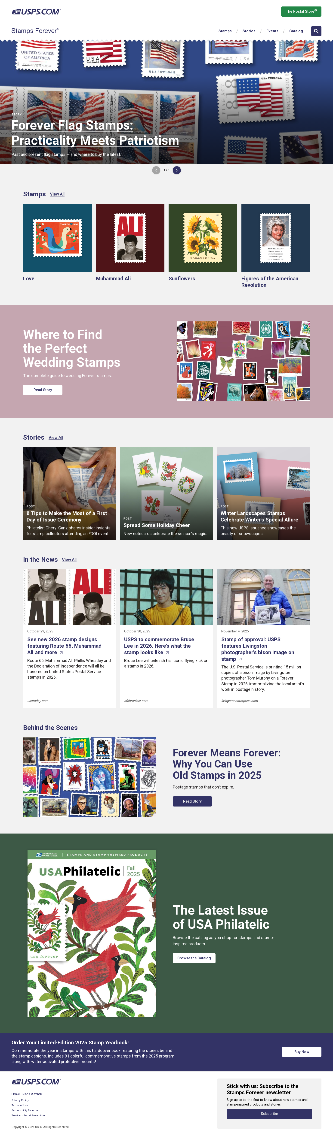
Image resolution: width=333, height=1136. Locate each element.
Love (28, 278)
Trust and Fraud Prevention (28, 1115)
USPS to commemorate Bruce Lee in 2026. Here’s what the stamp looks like (159, 645)
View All (57, 194)
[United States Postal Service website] (36, 12)
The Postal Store (301, 11)
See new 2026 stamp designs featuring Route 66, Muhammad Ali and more (64, 645)
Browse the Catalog (194, 958)
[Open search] (316, 31)
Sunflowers (182, 278)
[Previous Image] (156, 170)
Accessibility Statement (26, 1110)
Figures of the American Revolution (269, 281)
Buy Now (301, 1052)
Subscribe (269, 1114)
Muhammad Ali (113, 278)
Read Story (43, 390)
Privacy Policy (20, 1100)
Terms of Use (20, 1105)
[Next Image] (177, 170)
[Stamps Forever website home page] (35, 31)
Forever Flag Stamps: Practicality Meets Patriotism (95, 133)
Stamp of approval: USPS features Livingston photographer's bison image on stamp (257, 649)
